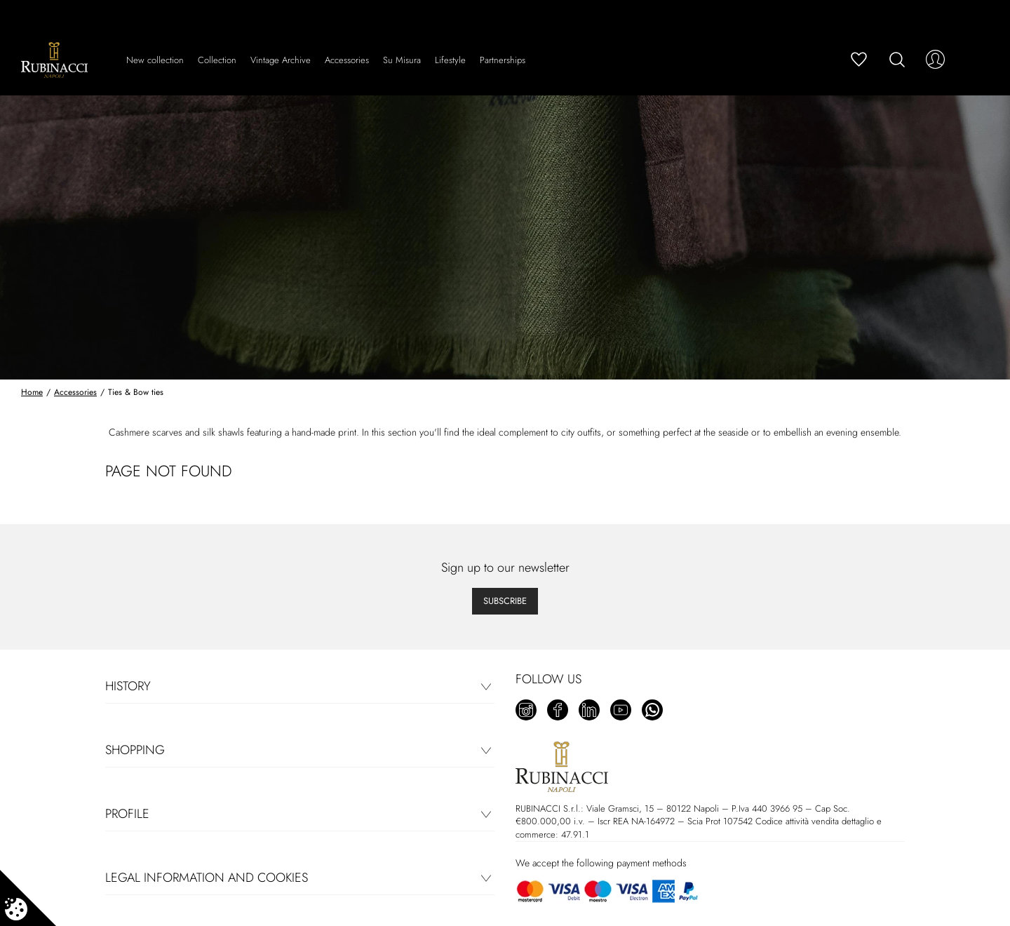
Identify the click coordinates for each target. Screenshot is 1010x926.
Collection (217, 60)
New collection (155, 60)
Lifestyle (450, 60)
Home (32, 392)
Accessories (347, 60)
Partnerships (502, 60)
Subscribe (505, 601)
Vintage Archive (280, 60)
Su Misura (402, 60)
